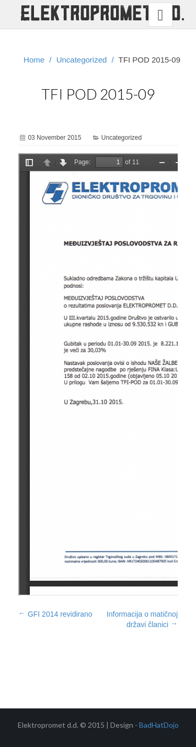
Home (34, 59)
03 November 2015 (54, 137)
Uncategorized (81, 59)
